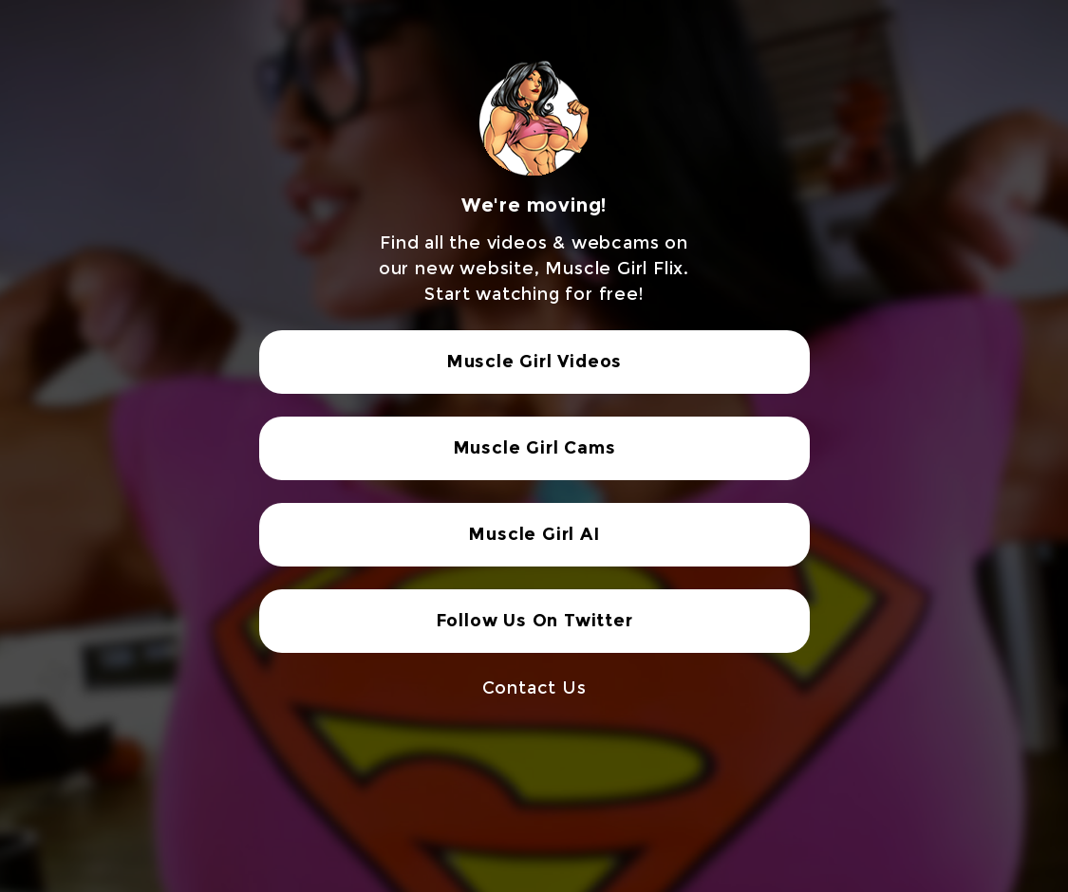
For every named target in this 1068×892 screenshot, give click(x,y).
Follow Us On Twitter (534, 620)
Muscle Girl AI (533, 534)
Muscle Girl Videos (534, 361)
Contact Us (534, 688)
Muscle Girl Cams (534, 447)
